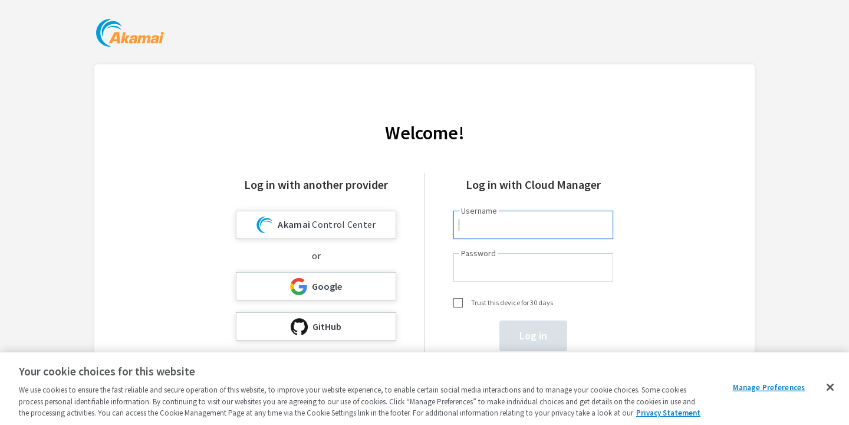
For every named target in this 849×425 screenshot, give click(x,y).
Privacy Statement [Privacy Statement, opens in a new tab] (668, 413)
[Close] (830, 387)
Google (316, 286)
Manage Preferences (769, 387)
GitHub (316, 326)
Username (479, 210)
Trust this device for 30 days (512, 302)
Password (478, 253)
